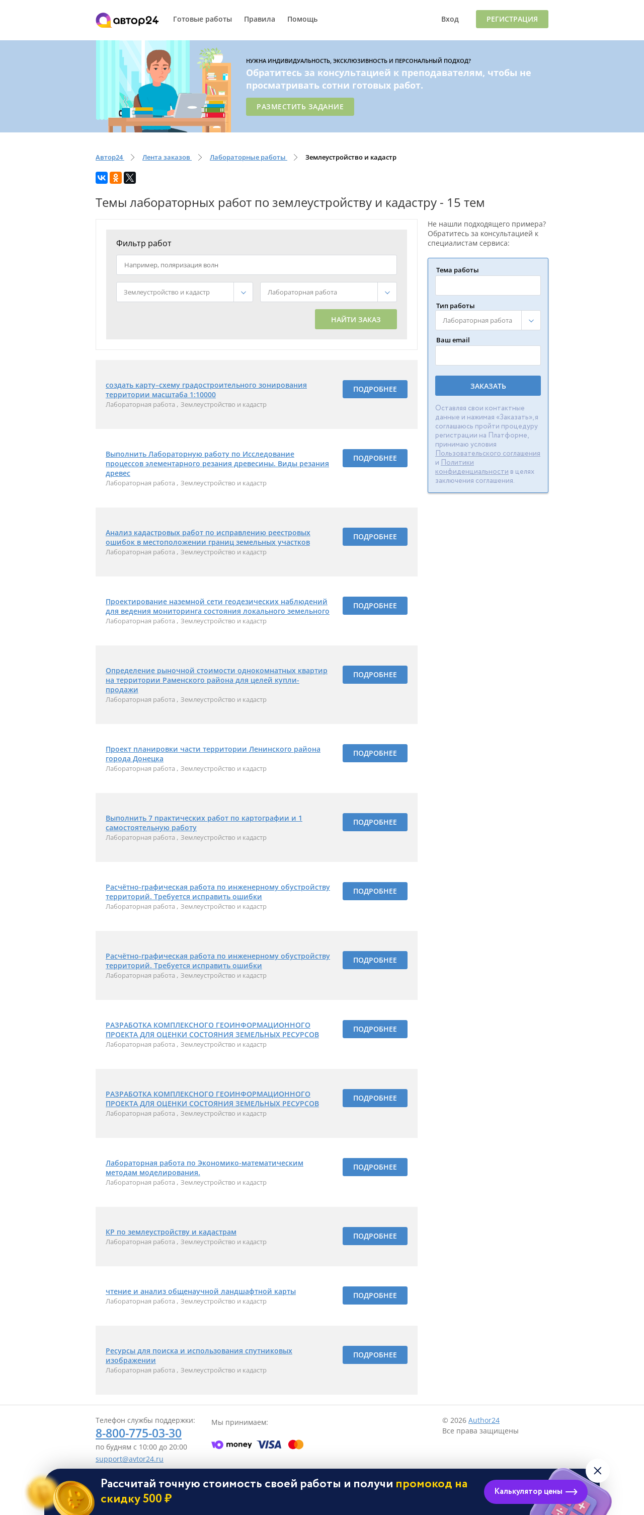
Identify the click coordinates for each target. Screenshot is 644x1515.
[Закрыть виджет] (598, 1471)
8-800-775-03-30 (139, 1433)
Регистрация (512, 19)
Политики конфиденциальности (472, 467)
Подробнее (375, 389)
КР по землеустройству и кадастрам (171, 1232)
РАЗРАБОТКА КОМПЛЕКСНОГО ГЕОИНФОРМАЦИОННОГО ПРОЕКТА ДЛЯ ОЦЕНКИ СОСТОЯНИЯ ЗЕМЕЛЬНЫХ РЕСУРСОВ (212, 1029)
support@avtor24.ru (130, 1459)
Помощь (302, 19)
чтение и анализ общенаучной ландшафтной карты (201, 1291)
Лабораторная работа (141, 404)
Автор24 (127, 20)
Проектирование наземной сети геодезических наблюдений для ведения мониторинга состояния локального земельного (218, 606)
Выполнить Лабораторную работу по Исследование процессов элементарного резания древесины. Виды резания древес (217, 463)
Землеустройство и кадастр (224, 404)
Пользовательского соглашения (487, 454)
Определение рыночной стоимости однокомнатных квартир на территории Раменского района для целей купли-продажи (217, 680)
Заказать (488, 386)
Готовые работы (202, 19)
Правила (259, 19)
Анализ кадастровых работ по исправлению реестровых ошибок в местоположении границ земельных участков (208, 537)
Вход (450, 19)
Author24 (484, 1420)
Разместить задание (300, 106)
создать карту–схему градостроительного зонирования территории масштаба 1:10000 (206, 389)
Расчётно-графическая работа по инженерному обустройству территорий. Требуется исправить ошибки (218, 891)
